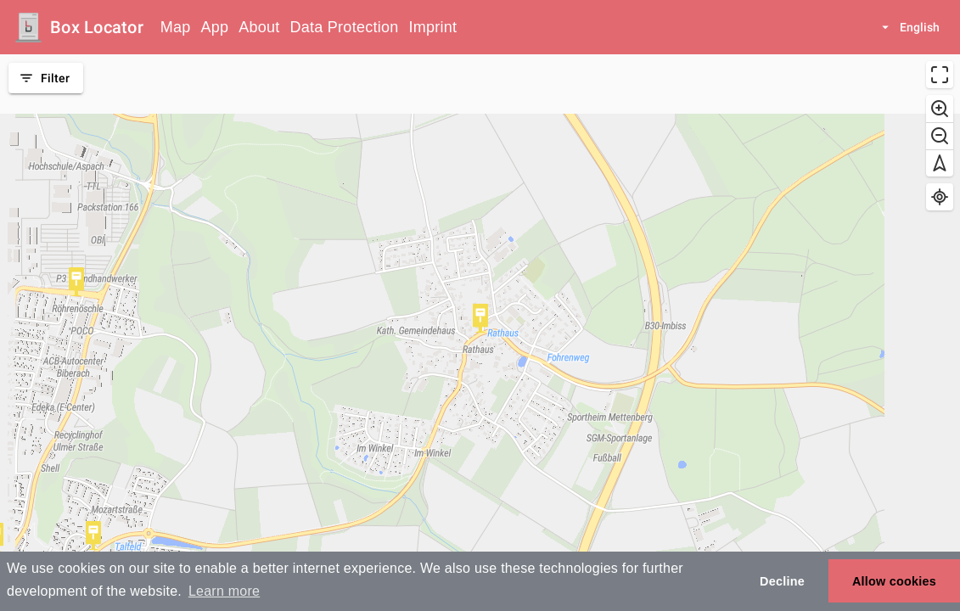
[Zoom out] (939, 135)
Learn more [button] (224, 591)
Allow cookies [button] (894, 581)
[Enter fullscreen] (939, 74)
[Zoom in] (939, 108)
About (259, 27)
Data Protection (344, 27)
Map (175, 27)
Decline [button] (782, 581)
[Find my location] (939, 196)
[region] (480, 332)
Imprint (432, 27)
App (215, 27)
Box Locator (96, 27)
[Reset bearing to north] (939, 163)
